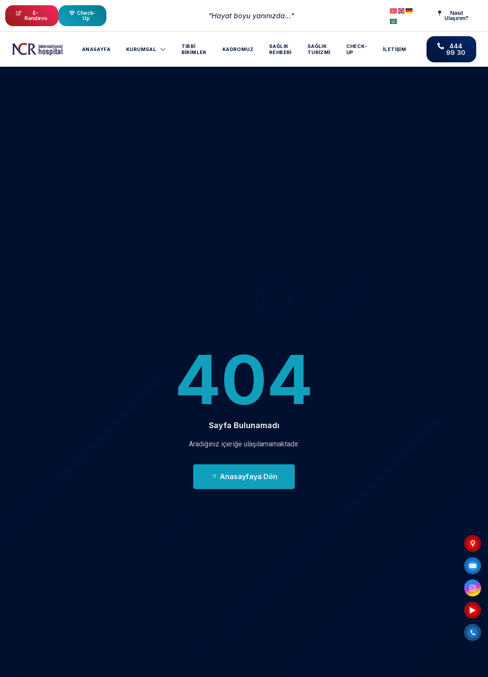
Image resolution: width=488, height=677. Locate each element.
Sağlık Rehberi (280, 49)
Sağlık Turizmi (319, 49)
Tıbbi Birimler (194, 49)
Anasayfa (96, 49)
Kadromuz (237, 49)
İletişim (394, 49)
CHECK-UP (356, 49)
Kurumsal (146, 49)
